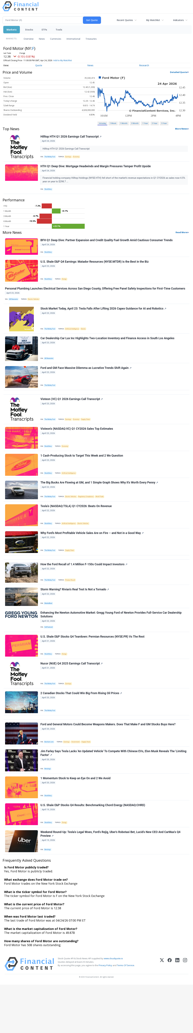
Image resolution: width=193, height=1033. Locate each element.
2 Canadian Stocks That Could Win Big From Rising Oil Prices (82, 730)
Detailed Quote (178, 72)
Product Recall (72, 608)
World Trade (104, 518)
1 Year (145, 123)
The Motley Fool (51, 157)
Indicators (178, 20)
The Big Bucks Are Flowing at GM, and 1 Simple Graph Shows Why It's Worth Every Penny (100, 504)
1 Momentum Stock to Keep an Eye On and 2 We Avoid (76, 822)
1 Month (123, 123)
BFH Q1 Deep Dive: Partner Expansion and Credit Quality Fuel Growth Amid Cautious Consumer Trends (107, 244)
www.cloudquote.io (113, 1006)
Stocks (29, 29)
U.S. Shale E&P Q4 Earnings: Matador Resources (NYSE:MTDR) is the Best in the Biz (95, 267)
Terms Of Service (125, 1013)
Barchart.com (50, 782)
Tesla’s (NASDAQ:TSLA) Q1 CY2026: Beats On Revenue (76, 529)
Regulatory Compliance (89, 518)
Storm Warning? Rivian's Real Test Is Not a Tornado (75, 619)
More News (181, 128)
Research (144, 65)
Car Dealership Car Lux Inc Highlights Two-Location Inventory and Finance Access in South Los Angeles (108, 349)
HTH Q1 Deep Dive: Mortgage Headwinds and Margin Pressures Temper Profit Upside (96, 168)
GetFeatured (49, 659)
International (73, 38)
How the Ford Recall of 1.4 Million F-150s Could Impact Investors (84, 592)
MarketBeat (49, 633)
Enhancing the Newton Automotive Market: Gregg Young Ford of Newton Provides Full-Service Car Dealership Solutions (111, 646)
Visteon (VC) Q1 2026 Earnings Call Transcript (72, 415)
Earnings (70, 157)
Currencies (55, 38)
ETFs (44, 29)
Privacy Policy (105, 1013)
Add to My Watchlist (62, 60)
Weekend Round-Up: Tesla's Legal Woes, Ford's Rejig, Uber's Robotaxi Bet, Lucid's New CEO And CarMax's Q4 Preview (111, 881)
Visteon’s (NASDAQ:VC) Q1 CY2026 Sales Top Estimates (77, 447)
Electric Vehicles (35, 307)
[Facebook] (169, 1012)
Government (78, 782)
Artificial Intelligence (74, 338)
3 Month (135, 123)
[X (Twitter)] (162, 1012)
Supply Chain (89, 436)
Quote (38, 65)
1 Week (113, 123)
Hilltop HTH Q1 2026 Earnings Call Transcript (71, 137)
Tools (59, 29)
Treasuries (91, 38)
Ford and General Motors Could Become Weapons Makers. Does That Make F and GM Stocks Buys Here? (108, 765)
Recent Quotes (125, 20)
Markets (12, 29)
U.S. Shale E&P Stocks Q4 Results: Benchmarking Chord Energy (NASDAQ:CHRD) (93, 850)
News (42, 38)
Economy (79, 157)
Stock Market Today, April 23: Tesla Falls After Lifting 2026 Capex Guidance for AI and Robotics (104, 318)
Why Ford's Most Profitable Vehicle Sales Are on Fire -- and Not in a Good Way (92, 558)
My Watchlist (153, 20)
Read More (181, 236)
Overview (28, 38)
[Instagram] (185, 1012)
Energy (66, 285)
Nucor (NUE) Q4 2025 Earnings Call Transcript (72, 699)
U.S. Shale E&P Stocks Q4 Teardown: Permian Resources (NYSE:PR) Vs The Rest (93, 670)
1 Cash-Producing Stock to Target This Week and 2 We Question (82, 475)
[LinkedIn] (177, 1012)
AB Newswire (14, 307)
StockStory (49, 192)
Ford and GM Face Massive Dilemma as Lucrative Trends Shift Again (86, 381)
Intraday (102, 123)
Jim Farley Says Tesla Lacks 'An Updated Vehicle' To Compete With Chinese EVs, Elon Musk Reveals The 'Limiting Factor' (114, 795)
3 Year (154, 123)
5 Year (164, 123)
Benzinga (48, 811)
